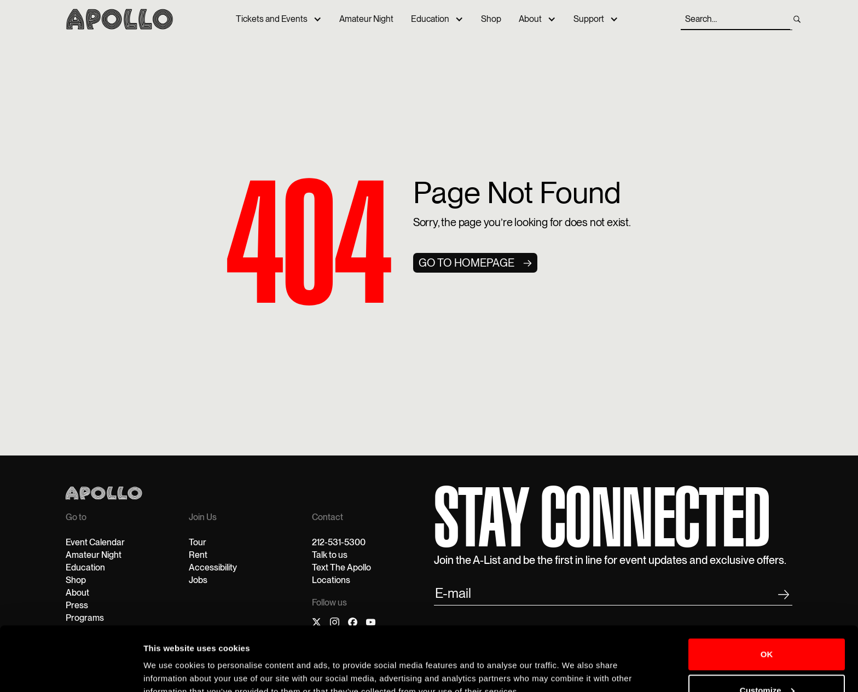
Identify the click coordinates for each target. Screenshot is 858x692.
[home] (119, 19)
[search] (797, 19)
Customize (767, 638)
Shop (491, 19)
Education (430, 19)
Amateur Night (366, 19)
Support (588, 19)
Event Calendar (95, 542)
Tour (197, 542)
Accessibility (213, 567)
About (530, 19)
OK (767, 603)
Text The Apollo (341, 567)
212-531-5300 (339, 542)
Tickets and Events (272, 19)
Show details (168, 670)
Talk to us (329, 555)
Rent (198, 555)
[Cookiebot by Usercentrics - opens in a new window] (71, 670)
